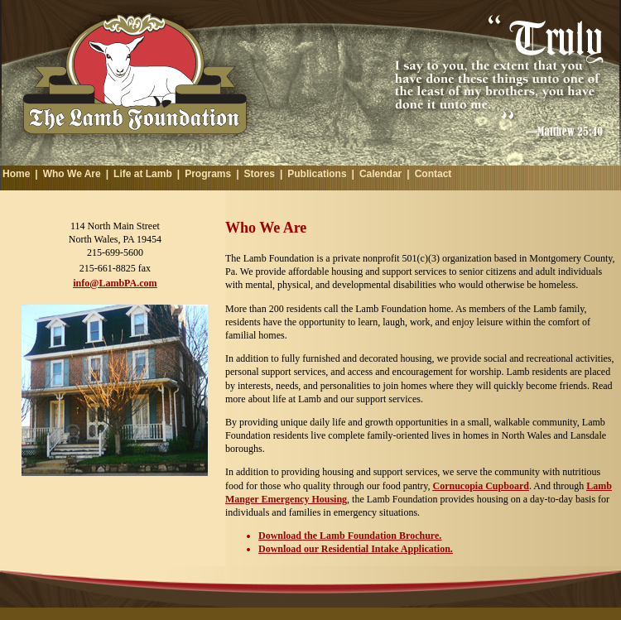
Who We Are (72, 174)
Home (16, 174)
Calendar (380, 174)
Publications (316, 174)
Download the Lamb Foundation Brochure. (349, 535)
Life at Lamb (142, 174)
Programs (208, 174)
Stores (259, 174)
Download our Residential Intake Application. (355, 549)
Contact (433, 174)
